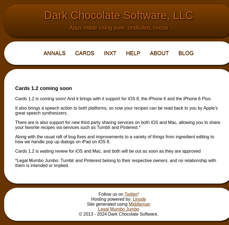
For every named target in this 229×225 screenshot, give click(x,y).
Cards (84, 53)
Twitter (130, 194)
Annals (55, 53)
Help (133, 53)
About (159, 53)
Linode (139, 199)
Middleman (139, 204)
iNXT (110, 53)
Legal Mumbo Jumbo (118, 209)
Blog (186, 53)
